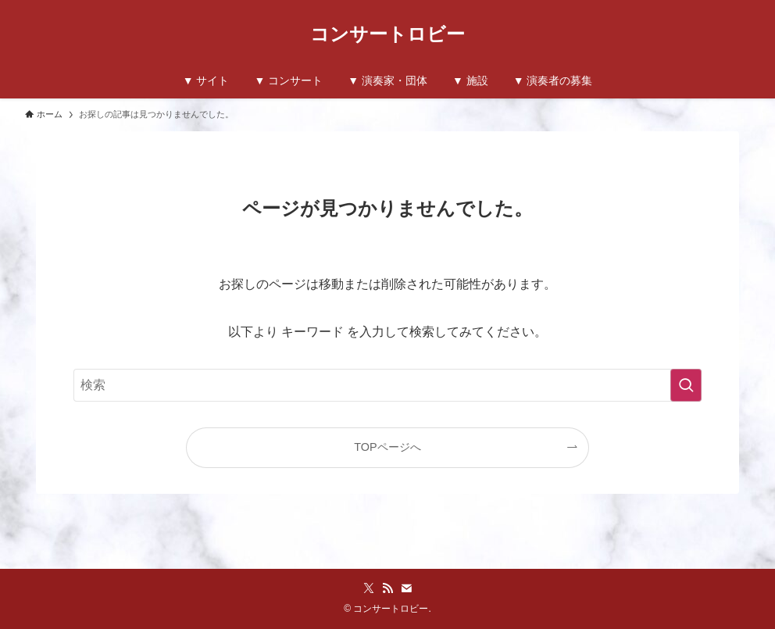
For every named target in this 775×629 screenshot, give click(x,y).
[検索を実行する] (686, 385)
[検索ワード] (387, 385)
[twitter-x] (369, 588)
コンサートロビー (387, 34)
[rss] (387, 588)
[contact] (406, 588)
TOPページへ (387, 447)
